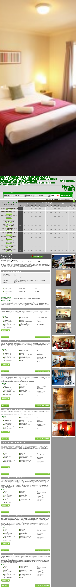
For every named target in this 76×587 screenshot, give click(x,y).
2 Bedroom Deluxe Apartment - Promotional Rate (9, 245)
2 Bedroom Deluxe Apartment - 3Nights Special (9, 241)
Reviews (28, 181)
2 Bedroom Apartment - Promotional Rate (9, 225)
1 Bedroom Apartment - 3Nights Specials (9, 216)
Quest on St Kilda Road (9, 203)
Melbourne (13, 261)
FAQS (6, 181)
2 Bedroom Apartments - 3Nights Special (9, 233)
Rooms (42, 177)
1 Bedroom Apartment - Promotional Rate (9, 220)
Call (24, 208)
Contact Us (46, 179)
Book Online (4, 337)
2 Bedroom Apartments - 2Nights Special (9, 229)
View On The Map (37, 256)
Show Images (5, 330)
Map (16, 181)
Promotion (10, 184)
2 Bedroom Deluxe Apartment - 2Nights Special (9, 237)
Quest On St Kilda (10, 260)
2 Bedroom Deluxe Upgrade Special (9, 250)
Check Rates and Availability (42, 337)
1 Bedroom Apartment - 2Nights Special (9, 212)
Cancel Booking (40, 182)
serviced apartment (30, 263)
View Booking (13, 182)
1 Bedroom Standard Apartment (9, 208)
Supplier (67, 181)
